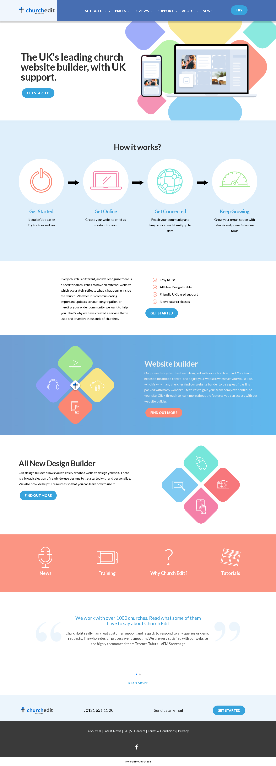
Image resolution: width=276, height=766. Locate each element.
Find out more (38, 495)
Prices (120, 11)
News (207, 11)
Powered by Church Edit (138, 761)
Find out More (163, 413)
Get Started (38, 93)
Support (165, 11)
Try (239, 10)
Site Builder (96, 11)
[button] (136, 674)
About (188, 11)
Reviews (142, 11)
